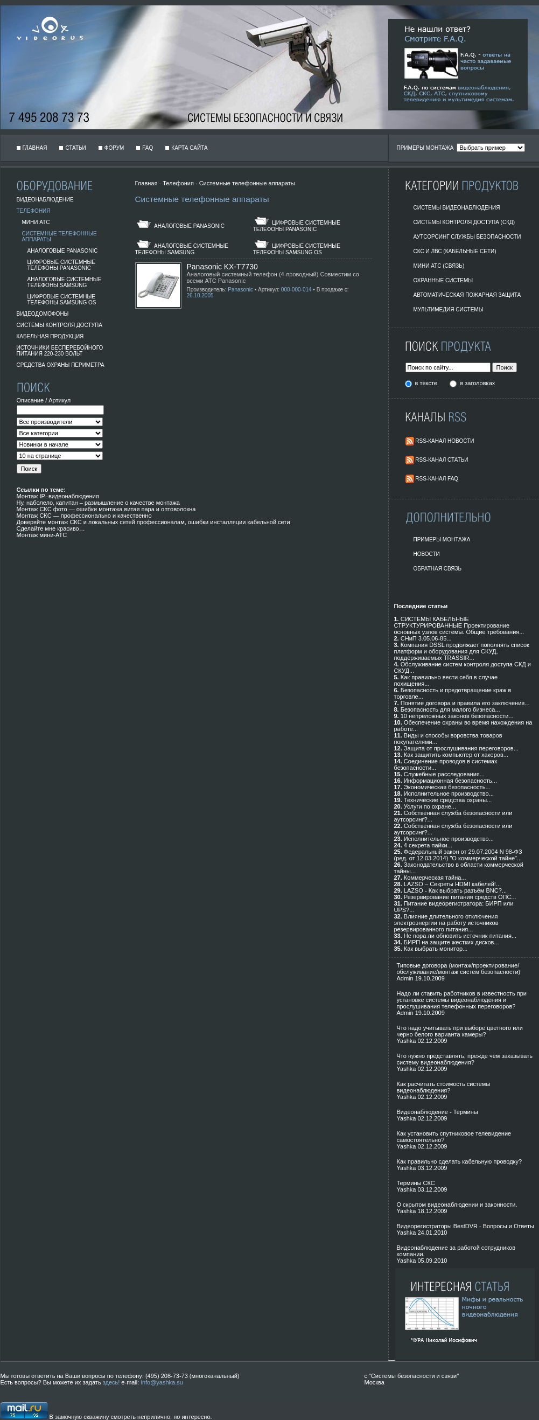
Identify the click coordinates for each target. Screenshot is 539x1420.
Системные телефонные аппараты (247, 183)
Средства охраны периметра (60, 365)
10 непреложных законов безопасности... (457, 716)
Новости (427, 554)
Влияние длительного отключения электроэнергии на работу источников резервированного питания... (446, 922)
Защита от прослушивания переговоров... (461, 748)
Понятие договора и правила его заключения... (465, 703)
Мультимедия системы (449, 309)
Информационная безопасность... (450, 780)
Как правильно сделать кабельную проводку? (459, 1161)
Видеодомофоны (43, 314)
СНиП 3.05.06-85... (426, 638)
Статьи (75, 148)
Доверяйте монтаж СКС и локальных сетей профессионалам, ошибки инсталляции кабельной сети (153, 522)
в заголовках (477, 383)
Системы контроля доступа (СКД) (464, 222)
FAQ (147, 148)
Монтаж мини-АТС (42, 535)
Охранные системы (443, 280)
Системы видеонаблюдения (457, 208)
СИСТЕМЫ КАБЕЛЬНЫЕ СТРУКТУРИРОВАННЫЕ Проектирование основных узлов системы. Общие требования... (459, 625)
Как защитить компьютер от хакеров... (456, 754)
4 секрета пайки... (428, 845)
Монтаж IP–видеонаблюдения (58, 496)
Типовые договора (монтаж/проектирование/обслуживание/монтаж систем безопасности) (459, 968)
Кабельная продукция (50, 336)
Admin (405, 978)
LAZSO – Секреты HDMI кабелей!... (452, 884)
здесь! (111, 1382)
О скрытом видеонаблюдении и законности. (457, 1204)
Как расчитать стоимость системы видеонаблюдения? (444, 1087)
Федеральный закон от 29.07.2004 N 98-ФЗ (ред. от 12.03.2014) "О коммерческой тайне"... (458, 854)
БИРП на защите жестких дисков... (451, 942)
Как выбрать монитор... (435, 948)
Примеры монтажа (442, 539)
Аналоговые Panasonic (62, 251)
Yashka (406, 1041)
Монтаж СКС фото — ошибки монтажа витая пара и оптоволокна (106, 509)
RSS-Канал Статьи (441, 460)
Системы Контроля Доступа (59, 325)
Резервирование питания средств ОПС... (460, 897)
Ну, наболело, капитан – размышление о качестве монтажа (98, 502)
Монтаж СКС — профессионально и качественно (84, 515)
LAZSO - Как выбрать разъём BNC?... (455, 890)
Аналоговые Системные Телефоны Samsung (64, 282)
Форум (114, 148)
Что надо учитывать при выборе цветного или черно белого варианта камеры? (460, 1031)
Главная (35, 148)
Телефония (34, 211)
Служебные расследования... (444, 774)
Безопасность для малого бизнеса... (450, 709)
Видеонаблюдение (45, 200)
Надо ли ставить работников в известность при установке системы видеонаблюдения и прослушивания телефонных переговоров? (462, 1000)
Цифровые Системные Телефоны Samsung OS (61, 299)
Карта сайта (189, 148)
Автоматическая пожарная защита (467, 295)
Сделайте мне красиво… (51, 528)
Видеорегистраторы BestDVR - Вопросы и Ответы (466, 1226)
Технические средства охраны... (448, 800)
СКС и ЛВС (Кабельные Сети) (455, 251)
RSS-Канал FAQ (436, 479)
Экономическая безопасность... (447, 787)
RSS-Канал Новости (444, 441)
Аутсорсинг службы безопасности (467, 237)
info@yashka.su (162, 1382)
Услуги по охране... (430, 806)
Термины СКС (416, 1183)
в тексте (427, 383)
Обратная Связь (438, 569)
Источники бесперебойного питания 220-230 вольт (60, 351)
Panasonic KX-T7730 (222, 266)
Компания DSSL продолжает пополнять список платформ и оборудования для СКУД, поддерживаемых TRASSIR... (461, 651)
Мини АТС (36, 222)
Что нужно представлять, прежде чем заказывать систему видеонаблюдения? (465, 1059)
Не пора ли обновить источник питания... (460, 935)
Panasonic (240, 290)
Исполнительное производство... (449, 793)
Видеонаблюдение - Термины (437, 1112)
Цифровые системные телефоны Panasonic (61, 265)
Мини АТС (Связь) (439, 266)
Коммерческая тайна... (435, 877)
